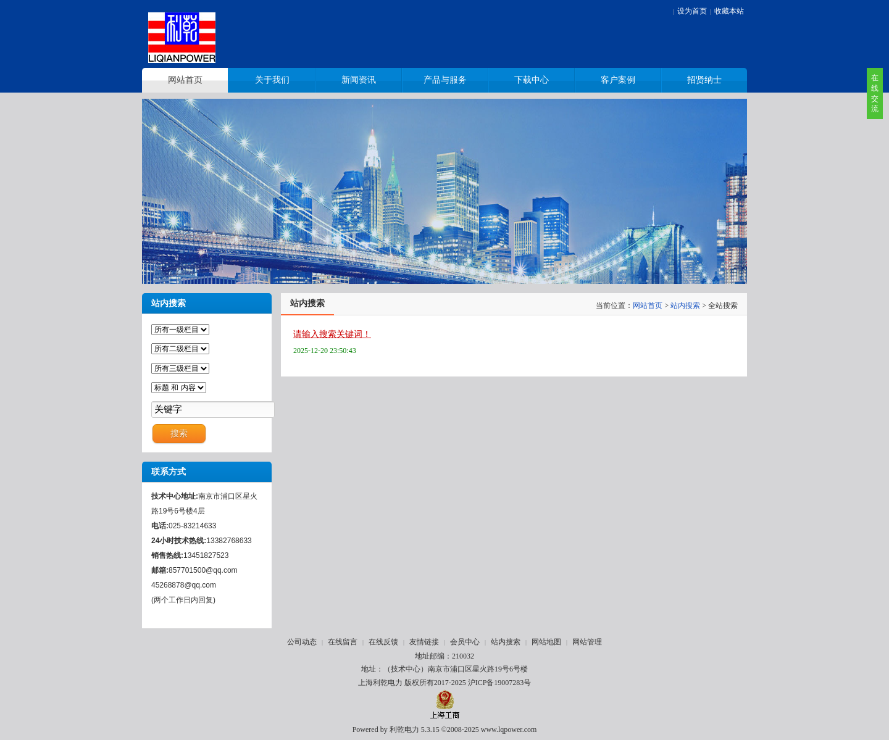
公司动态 (302, 642)
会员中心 (465, 642)
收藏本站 (729, 11)
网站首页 (647, 305)
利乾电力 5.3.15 (415, 729)
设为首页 (692, 11)
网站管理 (587, 642)
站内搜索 (685, 305)
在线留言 (342, 642)
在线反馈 (383, 642)
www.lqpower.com (509, 729)
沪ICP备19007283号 (500, 682)
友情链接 (424, 642)
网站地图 (546, 642)
